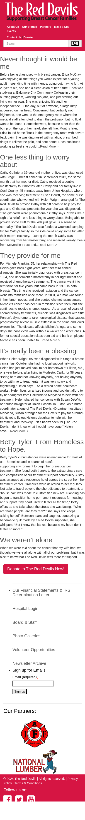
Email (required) (25, 677)
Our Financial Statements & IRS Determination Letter (41, 592)
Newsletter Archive (29, 663)
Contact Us (14, 37)
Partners (45, 26)
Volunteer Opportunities (33, 649)
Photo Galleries (26, 636)
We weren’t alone (26, 540)
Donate (28, 37)
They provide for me (30, 255)
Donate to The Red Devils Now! (35, 569)
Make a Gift (61, 26)
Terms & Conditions (28, 783)
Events (11, 31)
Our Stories (29, 26)
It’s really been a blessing (38, 351)
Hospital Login (25, 608)
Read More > (49, 146)
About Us (13, 26)
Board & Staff (24, 622)
